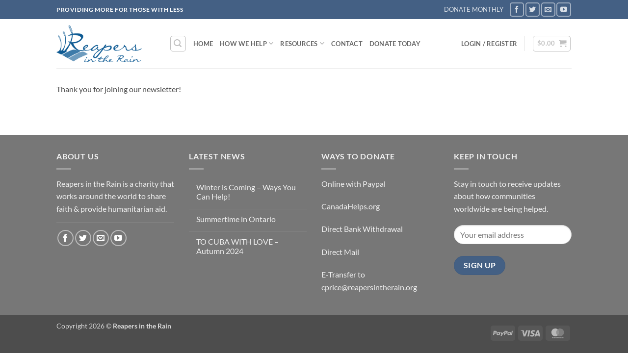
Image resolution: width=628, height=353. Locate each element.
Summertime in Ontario (236, 219)
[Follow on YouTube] (563, 9)
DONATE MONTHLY (473, 9)
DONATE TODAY (394, 44)
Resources (302, 43)
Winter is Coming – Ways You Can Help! (246, 191)
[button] (178, 43)
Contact (347, 44)
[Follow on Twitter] (532, 9)
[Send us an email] (548, 9)
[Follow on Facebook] (517, 9)
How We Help (246, 43)
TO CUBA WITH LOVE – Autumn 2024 (237, 246)
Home (203, 44)
